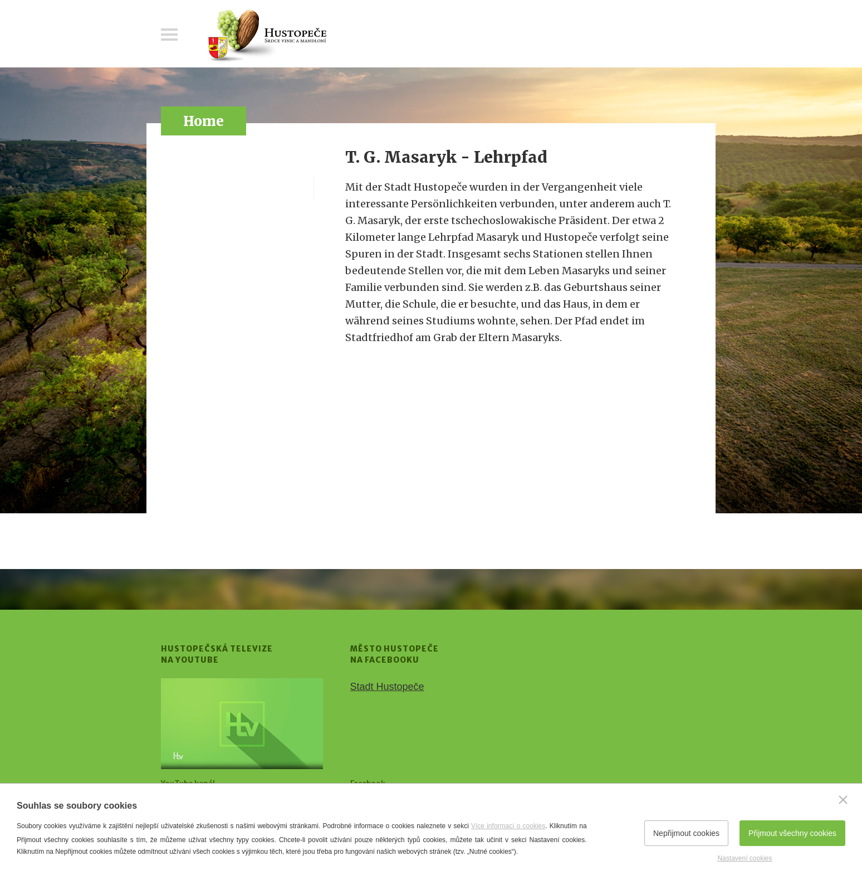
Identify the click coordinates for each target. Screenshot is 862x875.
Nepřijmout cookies (686, 833)
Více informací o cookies (508, 826)
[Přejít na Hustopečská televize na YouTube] (242, 723)
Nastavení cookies (744, 858)
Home (203, 121)
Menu (169, 34)
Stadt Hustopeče (387, 686)
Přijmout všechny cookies (792, 833)
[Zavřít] (843, 799)
